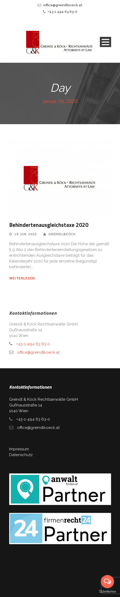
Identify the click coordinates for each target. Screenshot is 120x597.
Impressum (19, 449)
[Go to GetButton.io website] (107, 591)
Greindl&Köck (62, 234)
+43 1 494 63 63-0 (62, 12)
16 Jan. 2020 (25, 234)
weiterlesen (22, 278)
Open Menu (105, 42)
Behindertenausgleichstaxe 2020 (48, 225)
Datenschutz (21, 454)
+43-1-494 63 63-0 (33, 344)
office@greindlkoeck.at (62, 5)
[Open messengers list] (107, 581)
